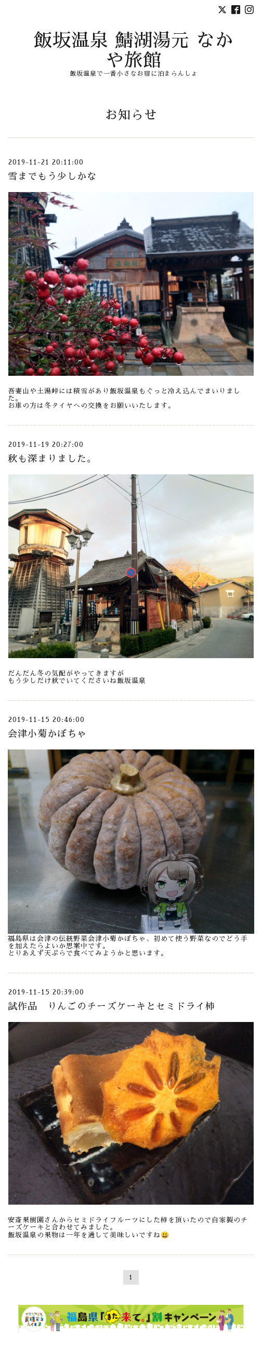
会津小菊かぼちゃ (47, 734)
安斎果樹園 (26, 1220)
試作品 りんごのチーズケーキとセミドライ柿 (111, 1006)
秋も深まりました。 (52, 458)
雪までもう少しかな (52, 176)
